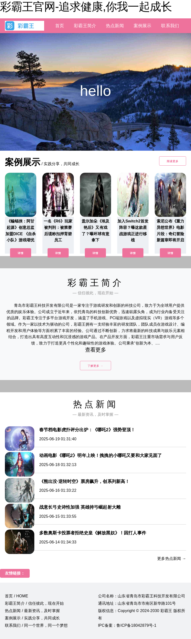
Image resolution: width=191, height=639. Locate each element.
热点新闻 (115, 25)
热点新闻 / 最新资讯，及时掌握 (32, 611)
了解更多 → (95, 365)
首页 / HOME (16, 596)
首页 (59, 25)
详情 (21, 253)
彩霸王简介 (85, 25)
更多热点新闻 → (171, 558)
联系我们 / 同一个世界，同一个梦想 (36, 625)
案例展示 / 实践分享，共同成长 (32, 618)
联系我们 (170, 25)
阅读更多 (172, 161)
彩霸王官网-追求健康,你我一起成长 (86, 6)
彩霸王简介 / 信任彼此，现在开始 (34, 603)
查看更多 (95, 350)
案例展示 (143, 25)
